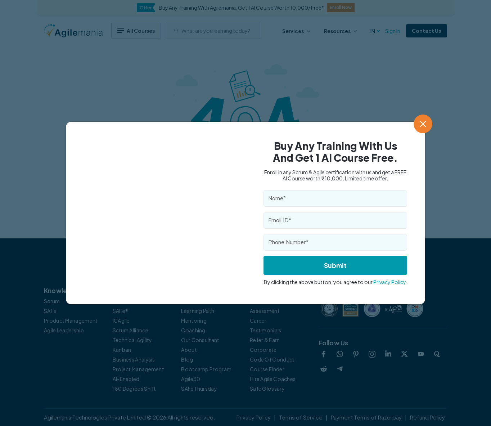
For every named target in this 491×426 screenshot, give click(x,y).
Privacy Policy (389, 282)
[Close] (423, 124)
